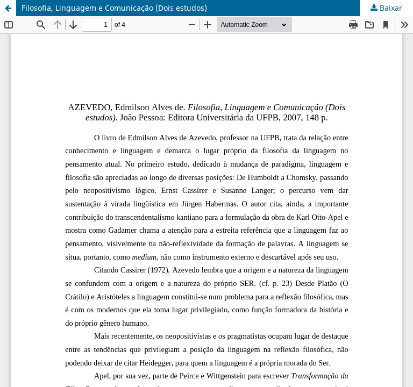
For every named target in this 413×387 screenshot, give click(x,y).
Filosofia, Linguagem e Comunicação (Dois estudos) (114, 8)
